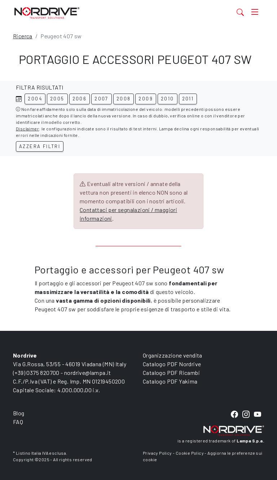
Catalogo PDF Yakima (170, 381)
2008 (123, 98)
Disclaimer (27, 128)
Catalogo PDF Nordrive (172, 363)
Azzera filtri (39, 146)
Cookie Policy (190, 452)
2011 (188, 98)
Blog (19, 413)
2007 (101, 98)
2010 (167, 98)
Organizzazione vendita (172, 355)
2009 (145, 98)
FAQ (18, 421)
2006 (79, 98)
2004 (35, 98)
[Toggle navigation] (255, 12)
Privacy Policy (157, 452)
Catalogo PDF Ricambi (171, 372)
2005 (57, 98)
